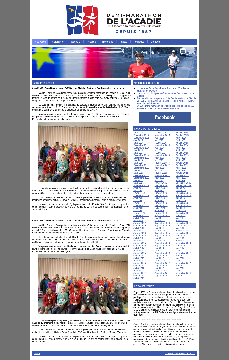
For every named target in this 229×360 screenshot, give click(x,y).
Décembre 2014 (162, 243)
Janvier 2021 (161, 183)
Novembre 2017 (141, 215)
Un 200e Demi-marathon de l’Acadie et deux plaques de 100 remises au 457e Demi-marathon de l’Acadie (165, 107)
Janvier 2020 (161, 193)
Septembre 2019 (184, 195)
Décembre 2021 (141, 175)
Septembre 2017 (162, 215)
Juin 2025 (138, 140)
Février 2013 (182, 260)
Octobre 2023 (182, 155)
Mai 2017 (180, 218)
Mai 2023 (159, 160)
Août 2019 (138, 198)
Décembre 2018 (183, 203)
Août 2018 (138, 208)
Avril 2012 (138, 271)
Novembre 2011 (183, 273)
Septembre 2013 (162, 255)
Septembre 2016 (162, 225)
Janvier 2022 (182, 173)
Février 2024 (161, 153)
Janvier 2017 (139, 223)
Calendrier (58, 41)
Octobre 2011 (140, 276)
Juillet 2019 (160, 198)
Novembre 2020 (141, 185)
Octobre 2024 (182, 145)
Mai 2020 (137, 190)
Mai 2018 (137, 210)
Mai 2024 (159, 150)
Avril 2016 (138, 230)
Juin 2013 (159, 258)
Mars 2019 (181, 200)
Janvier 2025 (182, 143)
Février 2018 (139, 213)
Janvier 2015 (139, 243)
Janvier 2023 (182, 163)
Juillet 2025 (181, 138)
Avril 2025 (180, 140)
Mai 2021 (159, 180)
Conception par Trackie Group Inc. (180, 353)
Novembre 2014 (183, 243)
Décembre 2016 (162, 223)
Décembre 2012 (162, 263)
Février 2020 (139, 193)
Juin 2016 (159, 228)
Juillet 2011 (138, 278)
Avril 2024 (180, 150)
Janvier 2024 (182, 153)
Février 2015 (182, 240)
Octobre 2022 (182, 165)
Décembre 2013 (162, 253)
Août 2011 (181, 276)
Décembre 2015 (162, 233)
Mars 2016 (160, 230)
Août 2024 (159, 148)
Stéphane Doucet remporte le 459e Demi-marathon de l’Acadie (166, 98)
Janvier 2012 (139, 273)
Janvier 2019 (161, 203)
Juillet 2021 (181, 178)
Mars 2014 (160, 250)
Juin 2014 (159, 248)
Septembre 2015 (162, 235)
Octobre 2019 (161, 195)
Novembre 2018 (141, 205)
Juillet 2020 (160, 188)
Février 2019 (139, 203)
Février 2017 (182, 220)
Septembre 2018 (184, 205)
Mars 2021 (138, 183)
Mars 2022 (138, 173)
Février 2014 (182, 250)
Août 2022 (159, 168)
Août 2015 (181, 235)
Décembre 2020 (183, 183)
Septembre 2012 (162, 265)
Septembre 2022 (141, 168)
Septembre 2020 (184, 185)
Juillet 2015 (138, 238)
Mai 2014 (180, 248)
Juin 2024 (138, 150)
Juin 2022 (138, 170)
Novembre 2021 (162, 175)
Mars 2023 (138, 163)
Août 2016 (181, 225)
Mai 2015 (180, 238)
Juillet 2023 (181, 158)
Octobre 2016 (140, 225)
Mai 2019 (137, 200)
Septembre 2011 (162, 276)
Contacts (155, 41)
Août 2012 (181, 265)
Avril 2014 (138, 250)
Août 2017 (181, 215)
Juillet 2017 (138, 218)
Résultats (75, 41)
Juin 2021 (138, 180)
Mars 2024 (138, 153)
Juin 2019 (180, 198)
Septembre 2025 (141, 138)
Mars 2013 (160, 260)
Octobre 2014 (140, 245)
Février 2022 (161, 173)
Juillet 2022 (181, 168)
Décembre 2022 (141, 165)
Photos (123, 41)
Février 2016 (182, 230)
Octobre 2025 (182, 135)
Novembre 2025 (162, 135)
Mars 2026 (138, 133)
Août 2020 (138, 188)
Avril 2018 (159, 210)
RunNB (37, 353)
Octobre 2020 (161, 185)
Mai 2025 (159, 140)
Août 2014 (181, 245)
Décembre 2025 (141, 135)
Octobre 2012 (140, 265)
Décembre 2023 (141, 155)
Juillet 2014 (138, 248)
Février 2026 (161, 133)
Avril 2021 (180, 180)
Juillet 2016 (138, 228)
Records (91, 41)
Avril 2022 (180, 170)
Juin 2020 (180, 188)
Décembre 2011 (162, 273)
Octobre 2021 (182, 175)
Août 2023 (159, 158)
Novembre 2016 (183, 223)
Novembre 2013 (183, 253)
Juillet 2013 (138, 258)
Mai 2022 (159, 170)
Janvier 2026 (182, 133)
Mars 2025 (138, 143)
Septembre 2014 (162, 245)
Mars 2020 (181, 190)
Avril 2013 (138, 260)
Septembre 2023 (141, 158)
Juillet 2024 (181, 148)
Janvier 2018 (161, 213)
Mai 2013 (180, 258)
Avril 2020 (159, 190)
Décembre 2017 (183, 213)
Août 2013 (181, 255)
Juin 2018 (180, 208)
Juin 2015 (159, 238)
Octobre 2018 (161, 205)
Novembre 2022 (162, 165)
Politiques (138, 41)
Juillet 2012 (138, 268)
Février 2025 (161, 143)
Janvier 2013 (139, 263)
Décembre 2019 (183, 193)
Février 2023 (161, 163)
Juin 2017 (159, 218)
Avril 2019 (159, 200)
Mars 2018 (181, 210)
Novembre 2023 (162, 155)
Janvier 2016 (139, 233)
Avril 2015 (138, 240)
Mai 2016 (180, 228)
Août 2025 (159, 138)
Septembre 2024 (141, 148)
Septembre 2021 (141, 178)
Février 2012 (182, 271)
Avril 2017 (138, 220)
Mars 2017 (160, 220)
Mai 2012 (180, 268)
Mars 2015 (160, 240)
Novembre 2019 (141, 195)
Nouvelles (40, 41)
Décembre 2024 (141, 145)
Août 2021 (159, 178)
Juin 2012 (159, 268)
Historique (107, 41)
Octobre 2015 (140, 235)
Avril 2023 (180, 160)
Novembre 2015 (183, 233)
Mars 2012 (160, 271)
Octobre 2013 (140, 255)
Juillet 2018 (160, 208)
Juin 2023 (138, 160)
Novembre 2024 (162, 145)
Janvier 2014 (139, 253)
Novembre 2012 (183, 263)
